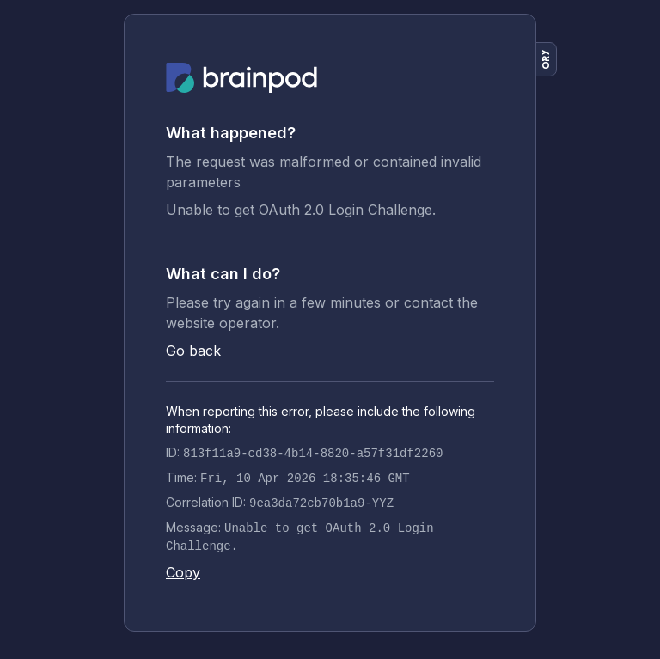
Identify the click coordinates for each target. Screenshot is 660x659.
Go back (193, 350)
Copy (183, 572)
